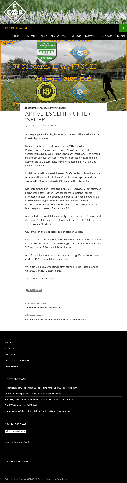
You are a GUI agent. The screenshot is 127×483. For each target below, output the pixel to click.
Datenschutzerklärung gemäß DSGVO (21, 479)
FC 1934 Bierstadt (16, 28)
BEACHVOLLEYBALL (59, 36)
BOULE (44, 36)
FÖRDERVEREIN (91, 36)
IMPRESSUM (10, 354)
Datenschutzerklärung (17, 360)
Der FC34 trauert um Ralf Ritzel (21, 405)
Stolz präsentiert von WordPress (53, 479)
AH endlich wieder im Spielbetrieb (63, 305)
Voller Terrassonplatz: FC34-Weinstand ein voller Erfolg (33, 393)
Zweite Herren (58, 108)
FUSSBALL (16, 36)
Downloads (11, 366)
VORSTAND (76, 36)
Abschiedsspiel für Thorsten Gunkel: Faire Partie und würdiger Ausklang (41, 387)
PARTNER (121, 36)
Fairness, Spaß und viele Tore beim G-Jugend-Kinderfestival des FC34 (39, 399)
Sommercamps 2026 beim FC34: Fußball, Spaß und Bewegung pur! (38, 411)
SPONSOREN (107, 36)
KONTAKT (9, 342)
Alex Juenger (50, 126)
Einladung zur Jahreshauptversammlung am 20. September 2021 (63, 317)
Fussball (44, 108)
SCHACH (31, 36)
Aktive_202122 (34, 290)
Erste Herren (32, 108)
